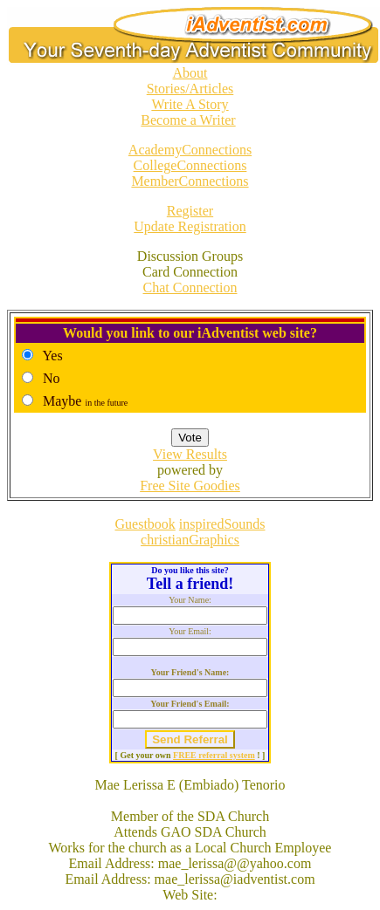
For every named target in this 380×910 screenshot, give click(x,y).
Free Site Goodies (190, 485)
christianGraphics (190, 539)
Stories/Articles (190, 88)
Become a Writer (188, 120)
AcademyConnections (190, 149)
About (190, 72)
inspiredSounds (222, 524)
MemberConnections (189, 181)
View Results (190, 454)
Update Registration (189, 226)
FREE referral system (214, 755)
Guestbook (145, 524)
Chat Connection (190, 287)
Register (190, 210)
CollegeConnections (190, 165)
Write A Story (189, 104)
